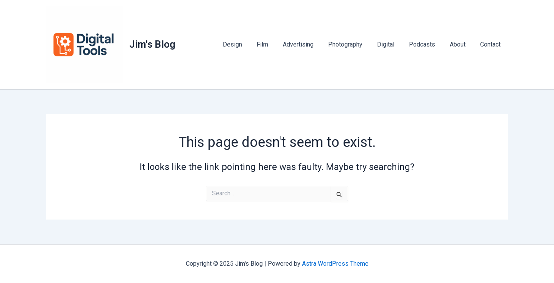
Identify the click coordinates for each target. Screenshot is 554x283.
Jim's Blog (152, 44)
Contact (491, 44)
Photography (356, 44)
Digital (393, 44)
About (461, 44)
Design (249, 44)
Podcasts (428, 44)
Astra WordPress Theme (335, 263)
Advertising (310, 44)
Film (277, 44)
